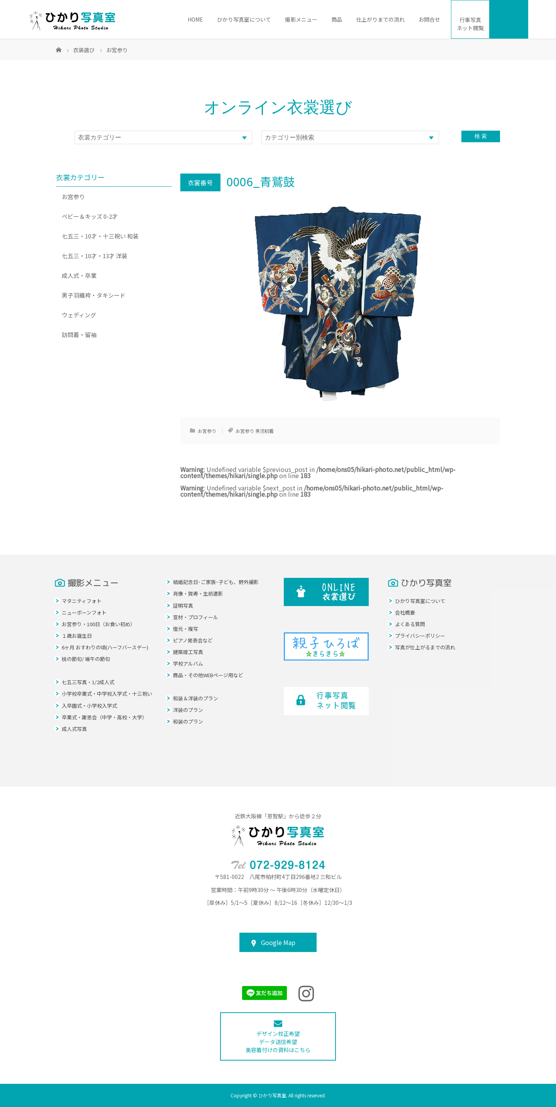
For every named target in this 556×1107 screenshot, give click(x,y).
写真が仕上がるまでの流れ (425, 647)
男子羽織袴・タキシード (93, 295)
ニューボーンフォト (84, 612)
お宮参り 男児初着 (255, 430)
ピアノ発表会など (193, 640)
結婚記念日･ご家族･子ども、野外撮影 (216, 582)
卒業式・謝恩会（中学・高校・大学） (104, 717)
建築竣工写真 (188, 652)
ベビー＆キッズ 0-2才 (90, 216)
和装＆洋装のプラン (195, 698)
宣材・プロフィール (195, 617)
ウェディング (79, 315)
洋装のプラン (188, 710)
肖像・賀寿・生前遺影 (198, 593)
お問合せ (429, 19)
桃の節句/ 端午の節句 (86, 658)
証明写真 (183, 605)
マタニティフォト (82, 601)
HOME (195, 19)
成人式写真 (74, 728)
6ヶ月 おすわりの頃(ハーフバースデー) (105, 647)
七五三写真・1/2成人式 (88, 682)
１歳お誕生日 (77, 635)
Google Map (278, 942)
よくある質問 (410, 624)
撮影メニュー (301, 19)
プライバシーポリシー (420, 635)
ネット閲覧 (470, 24)
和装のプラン (188, 721)
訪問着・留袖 (79, 334)
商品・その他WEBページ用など (208, 675)
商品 (336, 19)
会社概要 (405, 612)
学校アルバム (188, 663)
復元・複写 (185, 628)
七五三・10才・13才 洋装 (94, 256)
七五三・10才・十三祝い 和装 (100, 236)
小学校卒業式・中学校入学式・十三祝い (107, 693)
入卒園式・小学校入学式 (89, 705)
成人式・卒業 (79, 275)
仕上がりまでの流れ (380, 19)
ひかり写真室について (244, 19)
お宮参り (207, 430)
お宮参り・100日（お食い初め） (98, 624)
